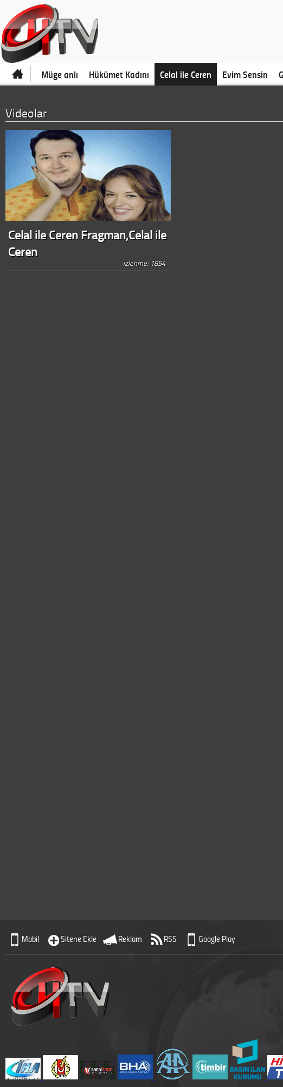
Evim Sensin (245, 74)
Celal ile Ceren (185, 74)
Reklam (130, 939)
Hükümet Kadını (119, 74)
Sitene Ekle (79, 939)
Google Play (216, 939)
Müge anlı (59, 74)
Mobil (30, 939)
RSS (170, 939)
